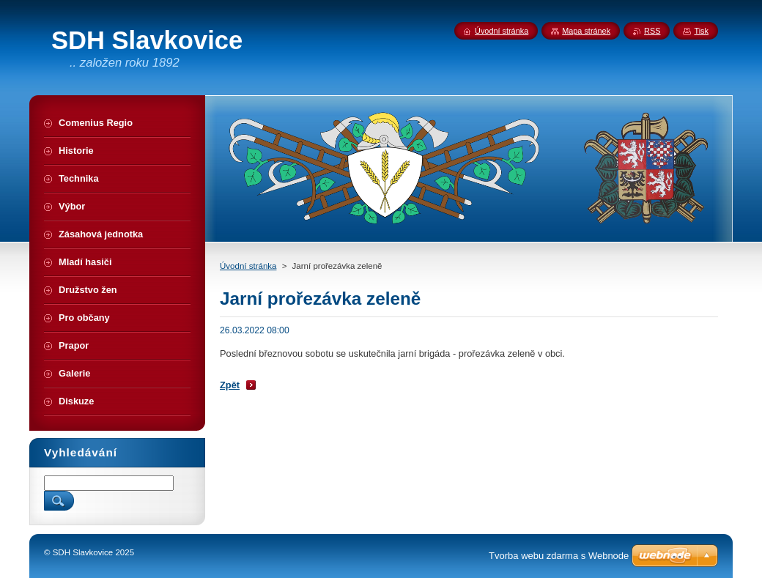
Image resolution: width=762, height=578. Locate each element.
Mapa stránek (586, 30)
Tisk (701, 30)
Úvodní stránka (248, 266)
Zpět (230, 384)
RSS (652, 30)
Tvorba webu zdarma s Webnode (559, 555)
